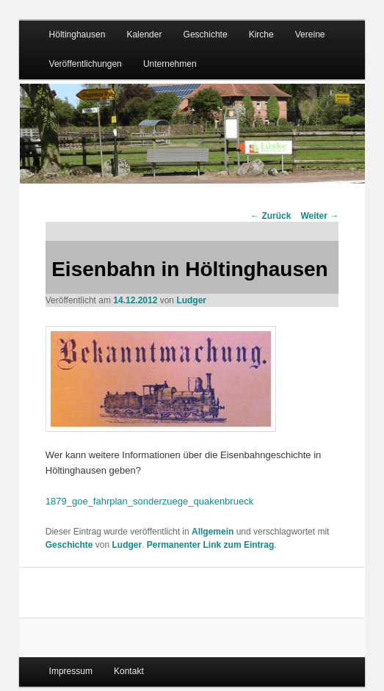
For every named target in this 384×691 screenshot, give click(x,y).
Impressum (71, 671)
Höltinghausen (77, 34)
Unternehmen (170, 64)
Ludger (191, 300)
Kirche (261, 34)
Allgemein (212, 532)
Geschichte (206, 34)
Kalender (144, 34)
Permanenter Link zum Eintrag (210, 545)
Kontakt (129, 671)
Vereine (310, 34)
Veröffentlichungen (85, 64)
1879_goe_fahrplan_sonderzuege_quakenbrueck (149, 501)
